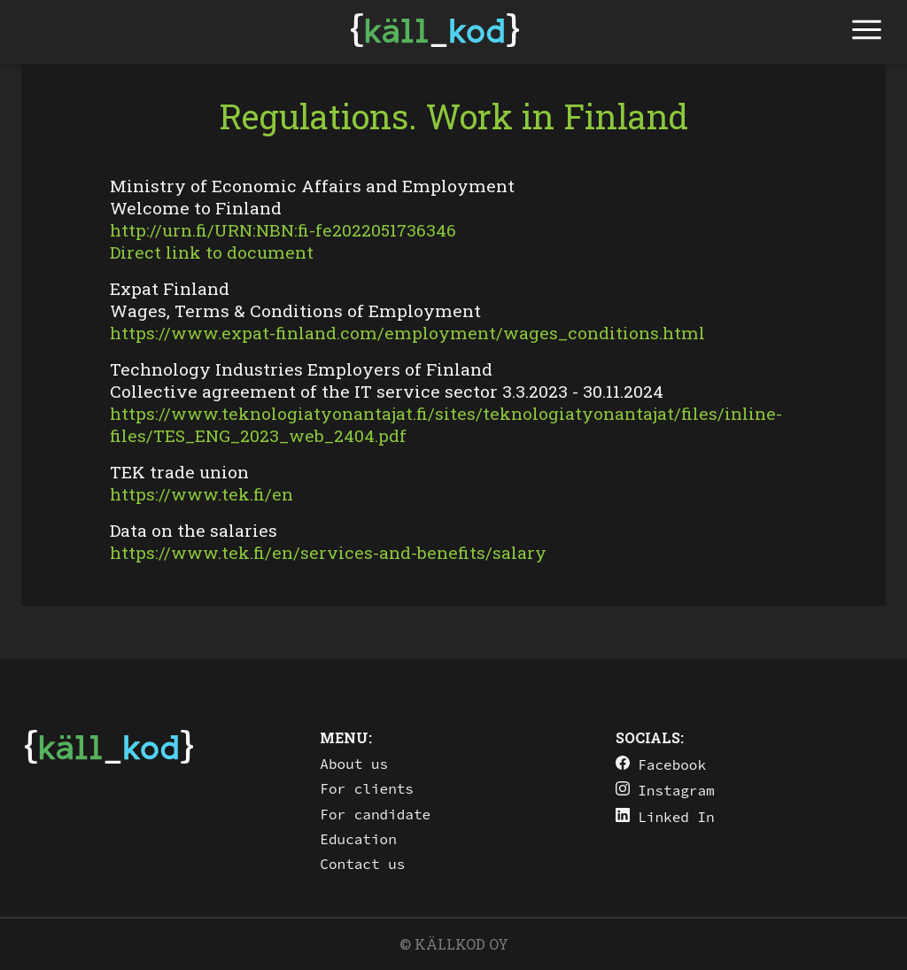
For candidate (375, 814)
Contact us (362, 864)
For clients (367, 788)
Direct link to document (212, 252)
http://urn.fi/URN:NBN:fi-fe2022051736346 (283, 230)
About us (354, 764)
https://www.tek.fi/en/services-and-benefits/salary (328, 552)
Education (358, 839)
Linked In (665, 816)
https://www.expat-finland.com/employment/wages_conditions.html (407, 333)
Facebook (661, 764)
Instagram (665, 789)
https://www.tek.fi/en (201, 494)
